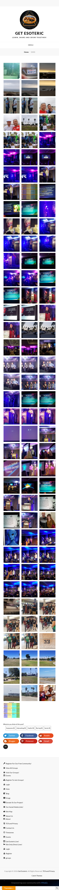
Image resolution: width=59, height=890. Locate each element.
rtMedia (44, 883)
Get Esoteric (29, 33)
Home (26, 52)
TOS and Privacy (49, 871)
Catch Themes (37, 876)
